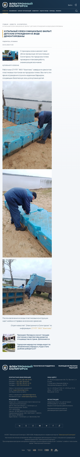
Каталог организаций (24, 10)
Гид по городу (44, 10)
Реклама (58, 10)
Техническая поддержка (44, 366)
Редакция (73, 368)
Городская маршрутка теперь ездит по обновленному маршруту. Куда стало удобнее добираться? (26, 347)
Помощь (52, 10)
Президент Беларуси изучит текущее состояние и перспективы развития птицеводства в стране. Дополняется (26, 338)
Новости (5, 10)
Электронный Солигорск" (67, 435)
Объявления (13, 10)
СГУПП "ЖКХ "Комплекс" (41, 328)
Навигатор (35, 10)
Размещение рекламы (68, 366)
